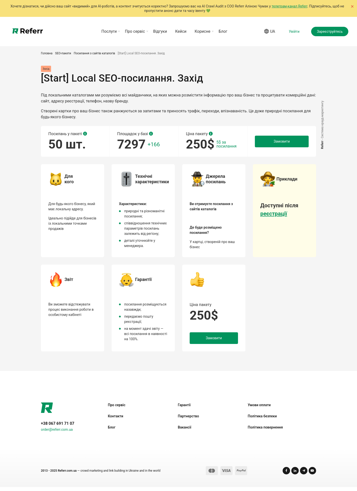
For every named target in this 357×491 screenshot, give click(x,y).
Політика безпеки (262, 420)
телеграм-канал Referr (289, 6)
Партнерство (188, 420)
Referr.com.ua (67, 474)
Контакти (115, 420)
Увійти (294, 33)
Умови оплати (259, 409)
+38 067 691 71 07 (57, 427)
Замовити (282, 145)
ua (269, 33)
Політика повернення (265, 431)
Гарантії (184, 409)
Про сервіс (135, 33)
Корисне (202, 33)
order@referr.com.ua (57, 433)
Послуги (109, 33)
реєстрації (273, 218)
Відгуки (160, 33)
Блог (223, 33)
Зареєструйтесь (330, 33)
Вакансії (184, 431)
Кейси (180, 33)
